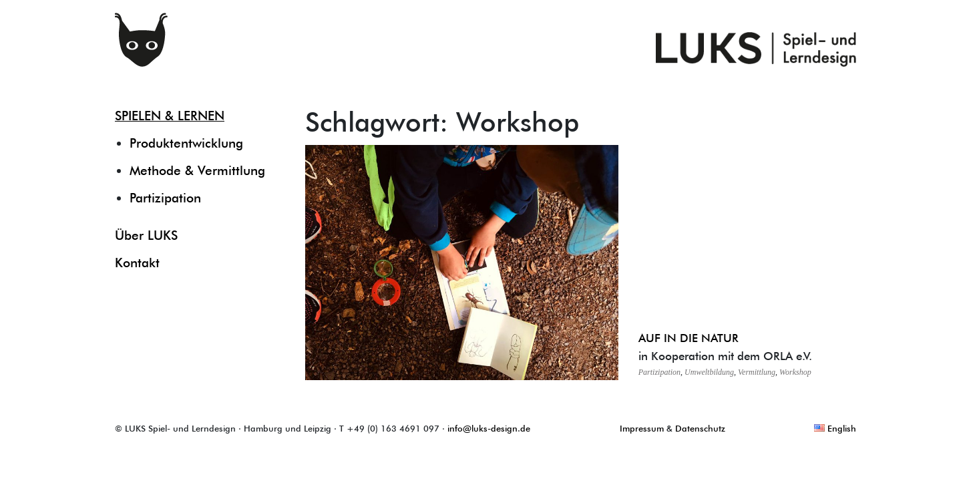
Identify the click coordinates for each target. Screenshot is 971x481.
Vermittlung (756, 372)
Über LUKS (146, 235)
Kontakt (137, 263)
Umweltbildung (709, 372)
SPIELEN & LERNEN (169, 116)
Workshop (795, 372)
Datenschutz (700, 428)
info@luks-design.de (488, 428)
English (835, 428)
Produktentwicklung (186, 143)
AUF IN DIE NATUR (688, 338)
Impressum (642, 428)
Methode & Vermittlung (197, 170)
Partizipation (165, 198)
